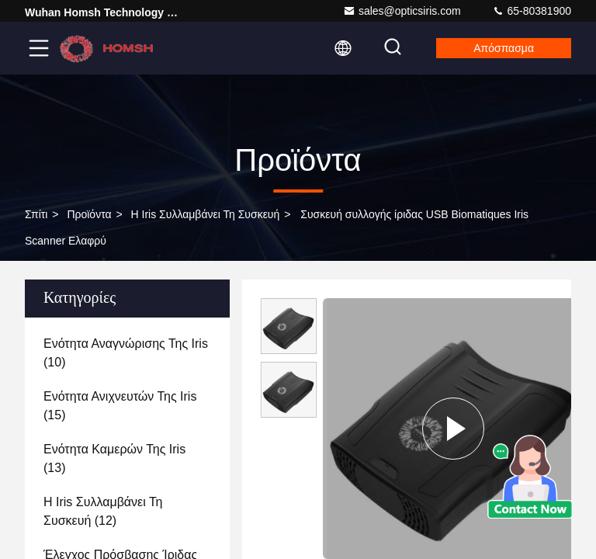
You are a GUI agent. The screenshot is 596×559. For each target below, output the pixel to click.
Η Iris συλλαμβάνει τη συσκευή (205, 214)
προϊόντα (89, 214)
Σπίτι (36, 214)
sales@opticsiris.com (402, 11)
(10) (125, 353)
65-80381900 (531, 11)
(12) (102, 511)
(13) (114, 458)
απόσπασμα (503, 48)
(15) (119, 406)
